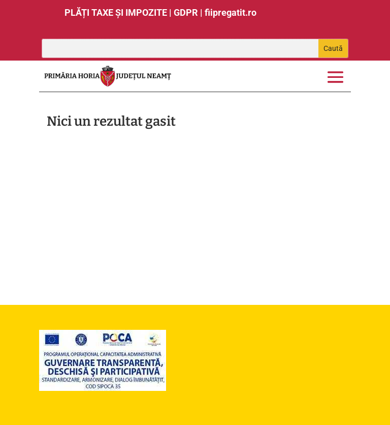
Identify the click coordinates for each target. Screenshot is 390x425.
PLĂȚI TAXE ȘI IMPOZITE (115, 12)
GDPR (186, 12)
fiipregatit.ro (230, 12)
